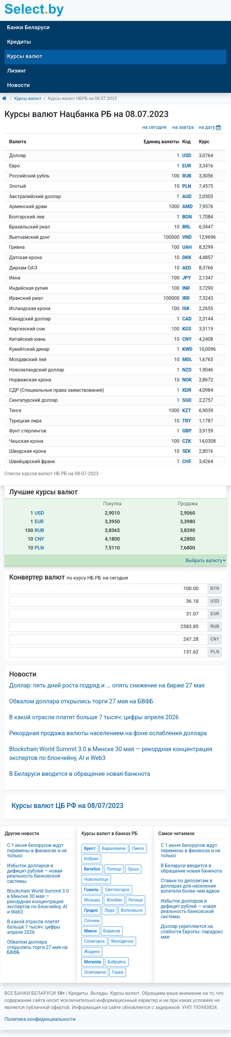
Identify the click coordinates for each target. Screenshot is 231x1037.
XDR (186, 390)
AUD (187, 196)
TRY (186, 421)
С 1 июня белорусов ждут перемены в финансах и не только (37, 850)
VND (187, 237)
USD (186, 155)
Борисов (112, 931)
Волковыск (132, 910)
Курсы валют (24, 56)
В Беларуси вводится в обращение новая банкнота (79, 773)
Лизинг (16, 70)
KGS (186, 329)
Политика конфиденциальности (40, 1019)
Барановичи (114, 848)
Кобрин (91, 858)
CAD (187, 319)
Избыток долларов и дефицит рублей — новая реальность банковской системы (34, 873)
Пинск (138, 848)
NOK (187, 380)
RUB (186, 176)
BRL (186, 227)
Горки (117, 972)
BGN (187, 217)
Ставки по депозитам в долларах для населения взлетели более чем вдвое (190, 886)
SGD (186, 400)
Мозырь (92, 900)
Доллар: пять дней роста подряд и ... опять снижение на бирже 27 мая (106, 685)
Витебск (92, 869)
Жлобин (114, 900)
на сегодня (154, 127)
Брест (89, 848)
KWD (187, 349)
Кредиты (19, 41)
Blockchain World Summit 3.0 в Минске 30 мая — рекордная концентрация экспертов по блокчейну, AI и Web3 (38, 901)
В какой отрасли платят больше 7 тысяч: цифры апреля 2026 (93, 717)
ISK (186, 308)
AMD (187, 206)
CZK (186, 441)
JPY (186, 278)
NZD (186, 370)
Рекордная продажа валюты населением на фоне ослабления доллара (108, 733)
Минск (90, 931)
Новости (18, 85)
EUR (186, 166)
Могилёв (92, 961)
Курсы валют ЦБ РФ (68, 806)
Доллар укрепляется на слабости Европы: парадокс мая (192, 931)
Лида (109, 910)
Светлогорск (117, 889)
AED (186, 268)
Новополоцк (96, 879)
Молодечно (122, 941)
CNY (186, 339)
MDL (187, 359)
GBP (186, 431)
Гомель (91, 889)
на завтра (183, 127)
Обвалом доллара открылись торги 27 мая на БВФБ (81, 701)
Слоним (91, 920)
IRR (186, 298)
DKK (186, 257)
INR (186, 288)
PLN (186, 186)
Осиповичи (95, 972)
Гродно (91, 910)
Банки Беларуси (28, 27)
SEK (186, 451)
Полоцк (114, 869)
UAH (187, 247)
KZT (186, 410)
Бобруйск (117, 961)
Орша (133, 869)
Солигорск (94, 941)
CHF (186, 461)
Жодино (92, 951)
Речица (136, 900)
